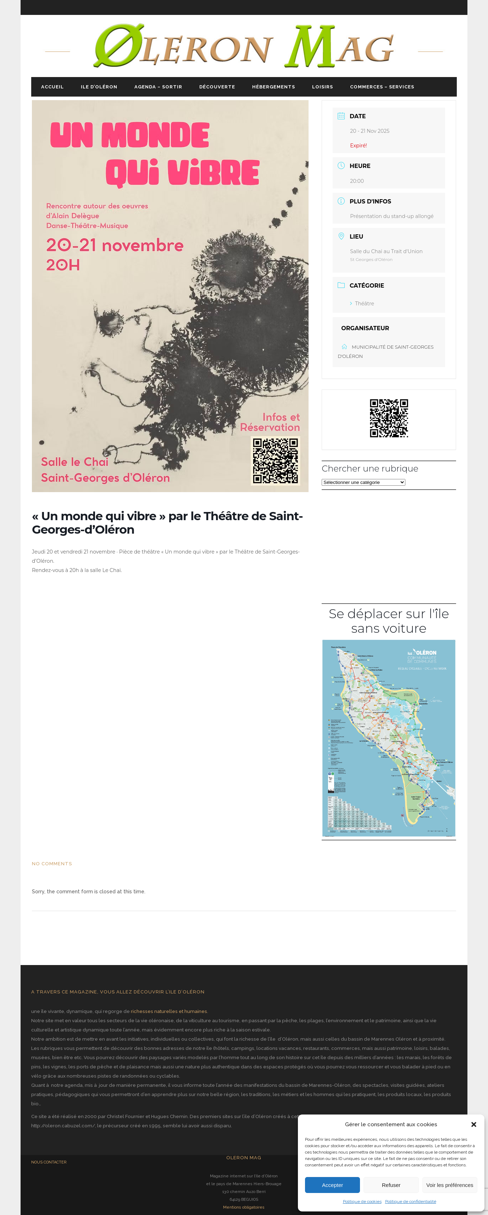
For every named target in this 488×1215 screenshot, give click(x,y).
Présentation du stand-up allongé (391, 216)
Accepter (332, 1185)
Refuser (391, 1185)
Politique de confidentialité (410, 1201)
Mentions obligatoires (244, 1207)
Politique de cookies (362, 1201)
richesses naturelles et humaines (169, 1011)
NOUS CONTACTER (49, 1162)
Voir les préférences (449, 1185)
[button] (473, 1124)
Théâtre (362, 303)
